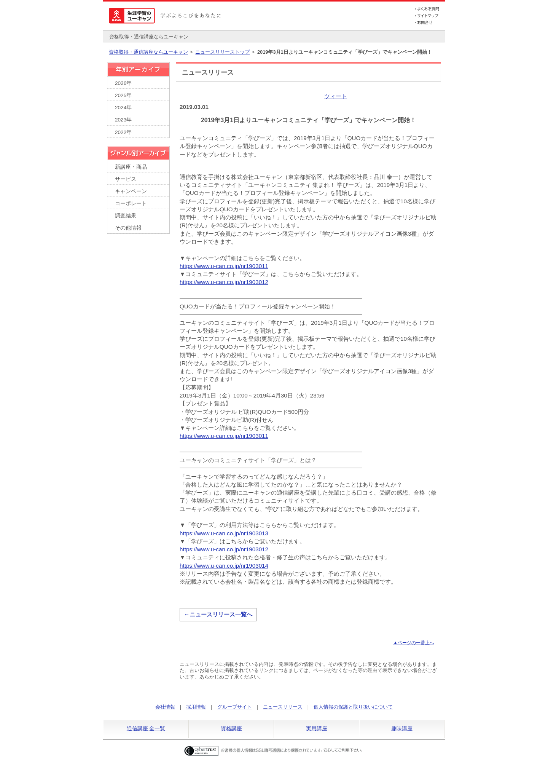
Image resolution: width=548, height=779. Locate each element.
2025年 (123, 95)
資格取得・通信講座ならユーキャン (148, 52)
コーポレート (131, 203)
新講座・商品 (131, 167)
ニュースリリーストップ (222, 52)
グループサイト (234, 707)
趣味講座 (402, 728)
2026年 (123, 83)
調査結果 (125, 216)
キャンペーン (131, 191)
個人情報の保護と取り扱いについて (353, 707)
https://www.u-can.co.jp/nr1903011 (224, 266)
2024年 (123, 107)
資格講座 (231, 728)
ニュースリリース (283, 707)
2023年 (123, 120)
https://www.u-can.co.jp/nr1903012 (224, 282)
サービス (125, 179)
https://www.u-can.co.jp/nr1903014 (224, 565)
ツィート (335, 96)
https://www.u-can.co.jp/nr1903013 (224, 533)
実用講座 (316, 728)
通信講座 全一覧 (146, 728)
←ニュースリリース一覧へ (218, 614)
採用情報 (196, 707)
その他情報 (128, 228)
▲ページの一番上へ (413, 642)
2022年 (123, 132)
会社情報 (165, 707)
